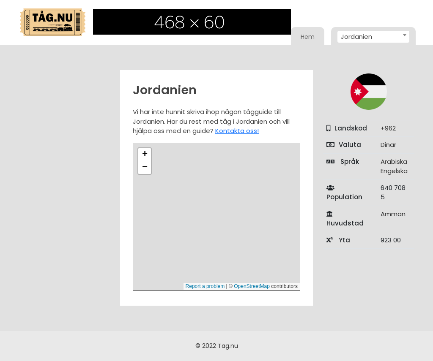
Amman (393, 213)
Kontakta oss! (237, 130)
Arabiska (394, 161)
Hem (308, 37)
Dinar (388, 144)
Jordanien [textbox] (356, 36)
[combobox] (373, 37)
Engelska (394, 170)
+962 (388, 128)
